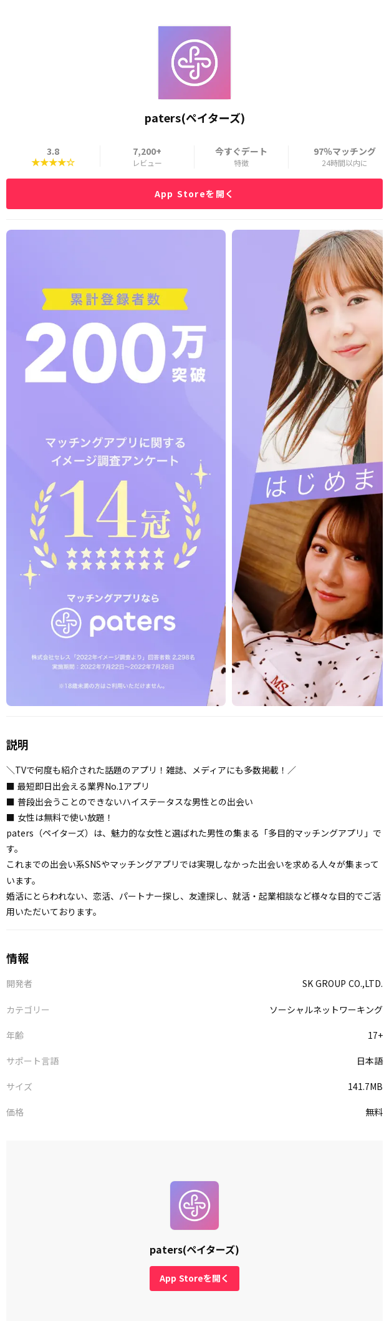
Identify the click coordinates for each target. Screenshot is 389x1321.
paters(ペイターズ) (194, 1249)
